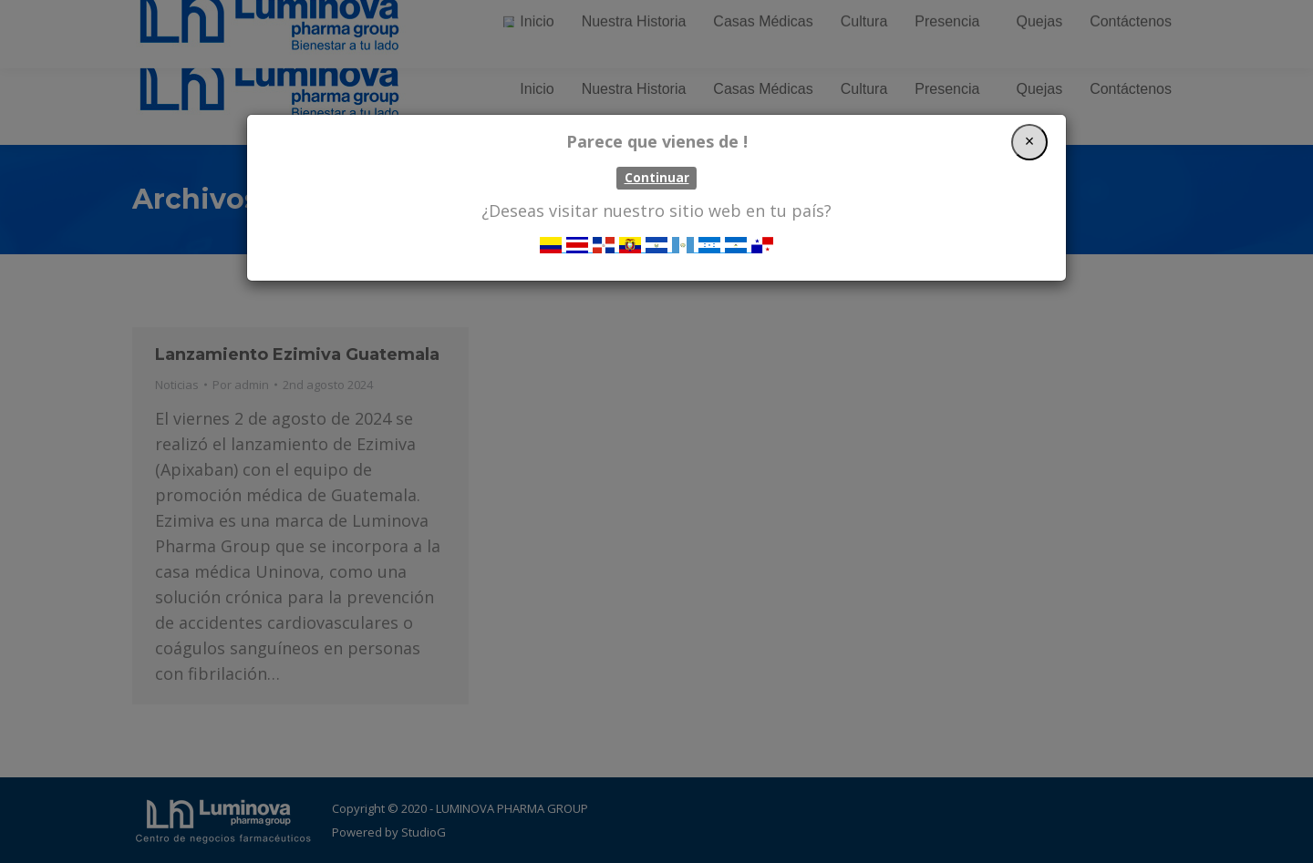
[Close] (1029, 142)
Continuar (657, 178)
